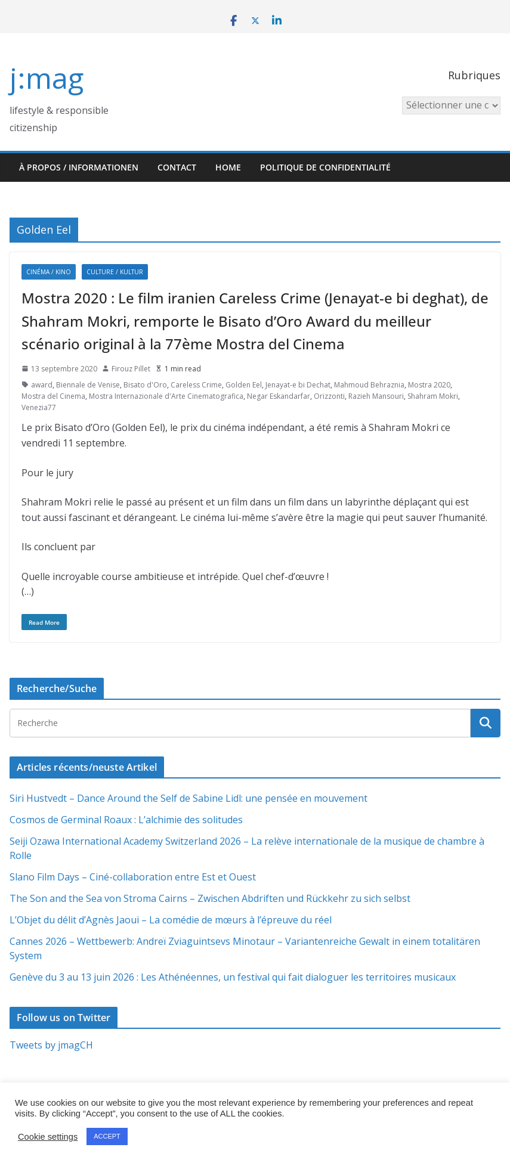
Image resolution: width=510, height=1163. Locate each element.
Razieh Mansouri (376, 396)
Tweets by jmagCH (51, 1045)
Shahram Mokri (432, 396)
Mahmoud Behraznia (369, 385)
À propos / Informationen (78, 167)
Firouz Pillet (131, 369)
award (41, 385)
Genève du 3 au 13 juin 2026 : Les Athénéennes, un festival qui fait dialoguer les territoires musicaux (233, 977)
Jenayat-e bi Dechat (297, 385)
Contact (176, 167)
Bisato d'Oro (145, 385)
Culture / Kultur (114, 272)
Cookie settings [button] (48, 1137)
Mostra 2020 (429, 385)
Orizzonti (329, 396)
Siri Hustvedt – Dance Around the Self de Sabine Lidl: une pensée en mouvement (188, 798)
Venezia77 (38, 407)
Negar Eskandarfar (278, 396)
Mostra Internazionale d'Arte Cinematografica (166, 396)
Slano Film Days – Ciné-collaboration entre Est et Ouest (133, 876)
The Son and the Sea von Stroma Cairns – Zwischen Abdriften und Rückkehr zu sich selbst (210, 898)
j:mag (47, 77)
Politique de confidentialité (325, 167)
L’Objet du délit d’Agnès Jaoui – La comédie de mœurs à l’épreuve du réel (171, 919)
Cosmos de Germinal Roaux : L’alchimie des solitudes (126, 819)
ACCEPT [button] (107, 1136)
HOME (228, 167)
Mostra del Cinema (53, 396)
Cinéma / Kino (48, 272)
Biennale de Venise (88, 385)
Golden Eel (243, 385)
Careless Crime (196, 385)
